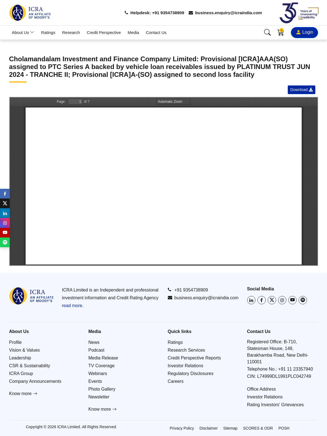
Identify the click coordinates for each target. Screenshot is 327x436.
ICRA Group (21, 373)
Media (133, 32)
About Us (23, 32)
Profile (15, 342)
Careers (176, 381)
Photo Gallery (101, 389)
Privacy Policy (182, 428)
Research (71, 32)
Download (301, 89)
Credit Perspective (104, 32)
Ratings (48, 32)
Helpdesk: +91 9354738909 (150, 12)
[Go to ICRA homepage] (31, 295)
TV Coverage (101, 365)
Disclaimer (209, 428)
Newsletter (99, 397)
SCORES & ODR (258, 428)
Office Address (261, 389)
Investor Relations (185, 365)
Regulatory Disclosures (191, 373)
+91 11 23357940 (295, 369)
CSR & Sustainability (29, 365)
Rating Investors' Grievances (275, 404)
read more (72, 305)
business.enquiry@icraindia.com (224, 12)
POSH (284, 428)
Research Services (186, 350)
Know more (23, 393)
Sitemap (230, 428)
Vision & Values (24, 350)
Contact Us (156, 32)
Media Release (103, 358)
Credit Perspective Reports (194, 358)
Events (95, 381)
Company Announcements (35, 381)
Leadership (20, 358)
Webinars (97, 373)
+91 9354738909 (188, 289)
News (94, 342)
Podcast (96, 350)
